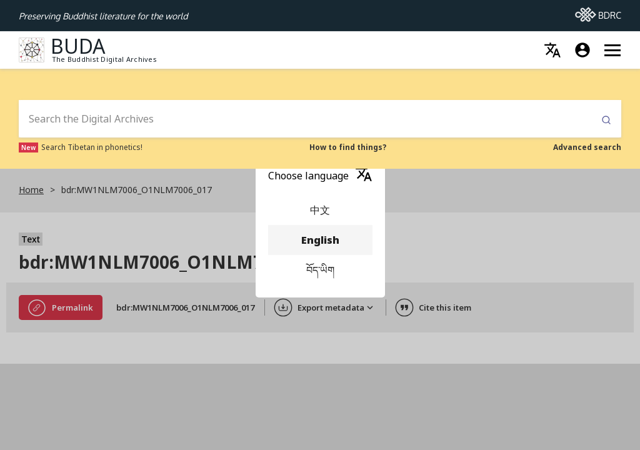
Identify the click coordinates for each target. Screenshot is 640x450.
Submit (606, 120)
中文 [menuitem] (320, 210)
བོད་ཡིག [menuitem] (320, 270)
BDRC (598, 12)
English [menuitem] (320, 240)
